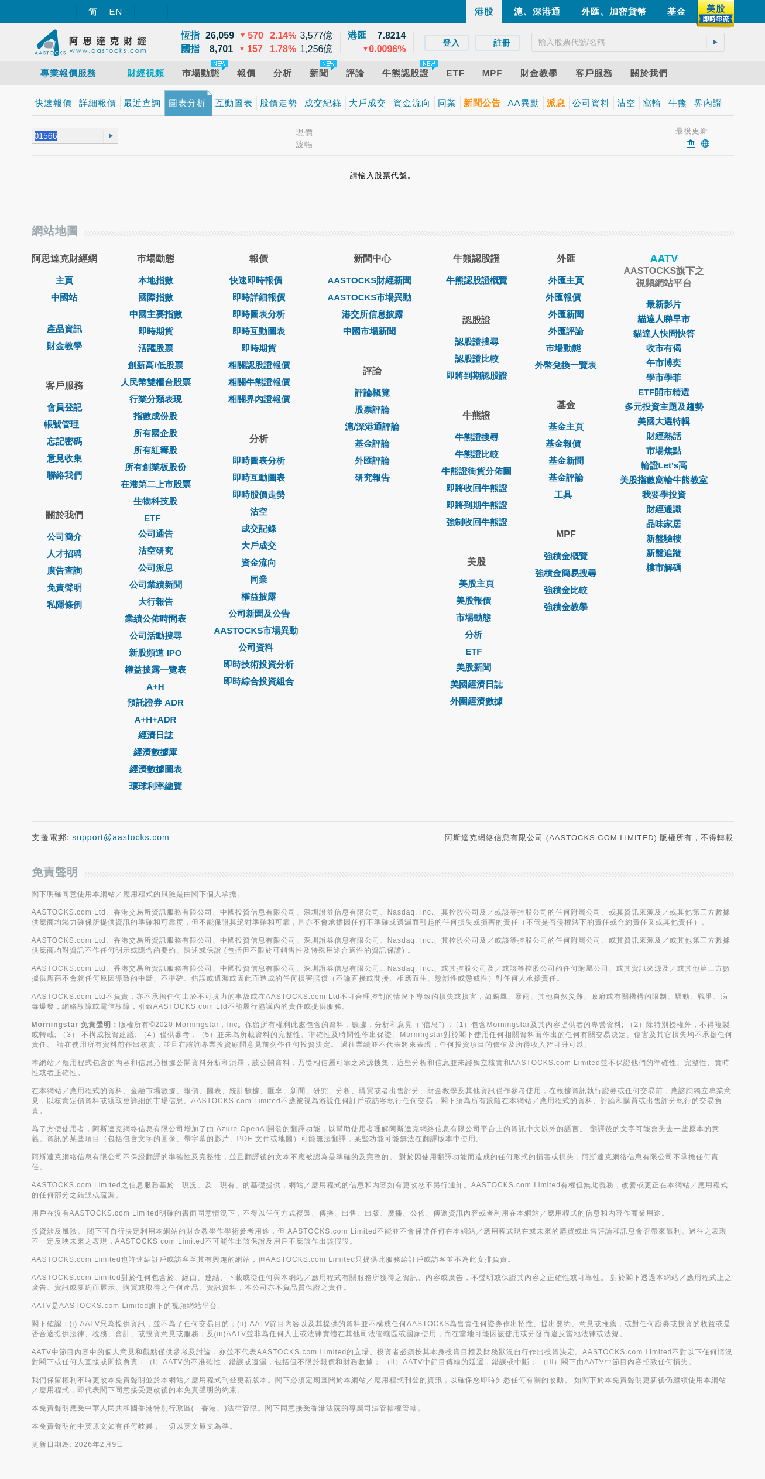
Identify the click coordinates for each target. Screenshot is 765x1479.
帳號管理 (64, 424)
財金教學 (64, 346)
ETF (155, 518)
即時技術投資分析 (259, 664)
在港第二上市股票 (156, 484)
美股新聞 (476, 667)
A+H (155, 686)
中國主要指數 (155, 314)
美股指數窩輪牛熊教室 (664, 480)
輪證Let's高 (664, 465)
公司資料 (258, 647)
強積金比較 (566, 590)
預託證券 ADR (155, 702)
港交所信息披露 (372, 314)
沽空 (258, 511)
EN (116, 11)
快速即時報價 (258, 280)
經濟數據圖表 (155, 769)
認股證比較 (477, 359)
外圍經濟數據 (476, 701)
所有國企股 (155, 433)
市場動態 (476, 617)
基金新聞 (566, 460)
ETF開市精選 (663, 392)
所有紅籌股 (155, 450)
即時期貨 (155, 331)
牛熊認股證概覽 (476, 280)
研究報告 (372, 477)
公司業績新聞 (155, 585)
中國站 (64, 297)
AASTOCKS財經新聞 (372, 280)
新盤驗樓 (663, 538)
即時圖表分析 (258, 314)
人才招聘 (64, 554)
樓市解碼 (663, 568)
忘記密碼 (64, 441)
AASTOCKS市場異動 (259, 630)
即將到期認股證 (476, 376)
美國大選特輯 (663, 421)
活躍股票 (155, 348)
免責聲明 (64, 588)
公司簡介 (64, 537)
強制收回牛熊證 (476, 522)
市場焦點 (663, 451)
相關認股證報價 (259, 365)
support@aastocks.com (121, 837)
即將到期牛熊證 (476, 505)
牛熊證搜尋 (477, 437)
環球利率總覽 (155, 786)
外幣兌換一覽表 (565, 365)
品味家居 (663, 524)
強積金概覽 (566, 556)
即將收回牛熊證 (476, 488)
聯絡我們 (64, 475)
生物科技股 (155, 501)
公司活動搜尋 (155, 636)
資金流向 (258, 562)
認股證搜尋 (477, 342)
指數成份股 (155, 416)
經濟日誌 (155, 735)
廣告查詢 (64, 571)
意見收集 (64, 458)
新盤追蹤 (663, 553)
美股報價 (476, 600)
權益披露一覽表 (155, 670)
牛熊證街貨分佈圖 (476, 471)
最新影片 (663, 304)
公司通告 (155, 534)
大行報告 (155, 602)
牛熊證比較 (477, 454)
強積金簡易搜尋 (565, 573)
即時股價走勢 (258, 494)
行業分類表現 (155, 399)
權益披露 (258, 596)
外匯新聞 (566, 314)
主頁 (64, 280)
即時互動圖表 (258, 331)
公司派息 (155, 568)
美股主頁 (476, 583)
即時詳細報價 (258, 297)
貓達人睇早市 (663, 319)
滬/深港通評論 (372, 427)
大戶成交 (258, 545)
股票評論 (372, 410)
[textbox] (628, 42)
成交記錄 (258, 528)
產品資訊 (64, 329)
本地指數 (155, 280)
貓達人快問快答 (664, 333)
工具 (566, 494)
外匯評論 (372, 460)
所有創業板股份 (155, 467)
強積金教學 (566, 607)
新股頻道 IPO (155, 653)
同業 (258, 579)
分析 (476, 634)
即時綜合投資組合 (259, 681)
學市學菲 (663, 377)
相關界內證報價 (259, 399)
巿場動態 (566, 348)
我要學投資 (664, 494)
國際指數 (155, 297)
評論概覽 (372, 393)
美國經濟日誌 (476, 684)
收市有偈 (663, 348)
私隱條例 (64, 605)
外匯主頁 (566, 280)
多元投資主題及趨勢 (664, 407)
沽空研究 (155, 551)
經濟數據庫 (155, 752)
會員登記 (64, 407)
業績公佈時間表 (155, 619)
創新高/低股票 (155, 365)
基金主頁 (566, 427)
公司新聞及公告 (259, 613)
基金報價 (566, 444)
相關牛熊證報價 (259, 382)
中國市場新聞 (372, 331)
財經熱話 (663, 436)
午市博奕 (663, 363)
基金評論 (372, 444)
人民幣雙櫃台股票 (156, 382)
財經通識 (663, 509)
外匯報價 (566, 297)
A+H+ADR (156, 719)
